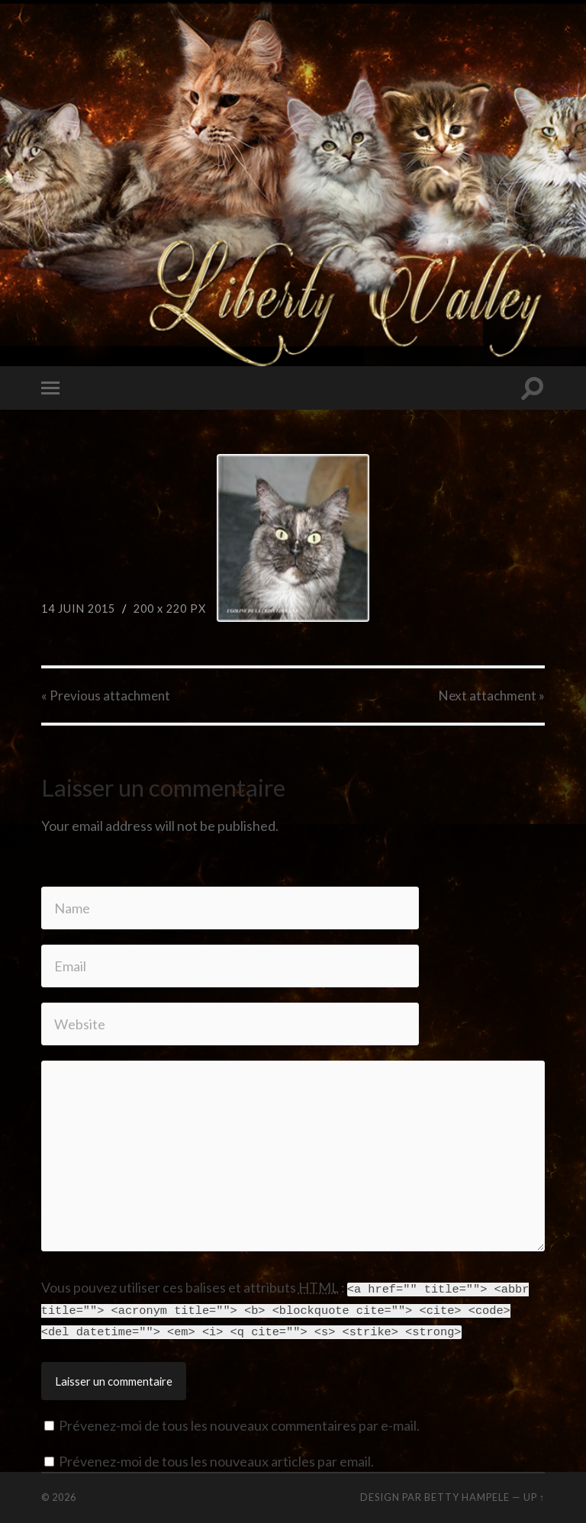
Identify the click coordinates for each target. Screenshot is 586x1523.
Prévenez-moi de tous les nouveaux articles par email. (216, 1459)
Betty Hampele (467, 1495)
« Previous (105, 695)
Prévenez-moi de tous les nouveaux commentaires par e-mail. (239, 1423)
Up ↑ (534, 1495)
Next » (492, 695)
